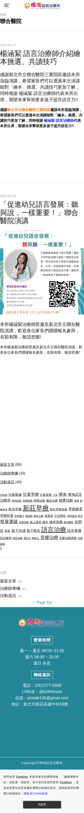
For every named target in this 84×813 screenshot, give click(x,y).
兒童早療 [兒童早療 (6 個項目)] (31, 494)
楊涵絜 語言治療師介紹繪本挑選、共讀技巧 (40, 57)
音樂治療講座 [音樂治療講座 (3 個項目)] (68, 538)
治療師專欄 (9, 473)
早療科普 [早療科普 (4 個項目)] (6, 516)
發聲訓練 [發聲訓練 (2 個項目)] (24, 522)
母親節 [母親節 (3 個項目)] (49, 516)
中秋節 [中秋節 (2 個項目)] (3, 495)
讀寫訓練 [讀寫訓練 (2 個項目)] (17, 538)
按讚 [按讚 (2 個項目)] (76, 500)
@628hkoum (50, 691)
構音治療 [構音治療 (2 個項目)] (38, 516)
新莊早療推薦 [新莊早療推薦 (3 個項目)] (58, 509)
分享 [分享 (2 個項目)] (55, 495)
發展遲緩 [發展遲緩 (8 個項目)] (9, 521)
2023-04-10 (8, 195)
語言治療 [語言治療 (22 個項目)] (53, 529)
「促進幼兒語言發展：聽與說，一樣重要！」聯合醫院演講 (39, 212)
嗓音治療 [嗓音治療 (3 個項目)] (52, 500)
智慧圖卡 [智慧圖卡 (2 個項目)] (19, 516)
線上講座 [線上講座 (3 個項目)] (35, 522)
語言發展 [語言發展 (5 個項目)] (74, 530)
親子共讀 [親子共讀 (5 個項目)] (18, 530)
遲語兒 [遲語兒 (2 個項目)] (27, 538)
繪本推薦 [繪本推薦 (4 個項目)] (56, 522)
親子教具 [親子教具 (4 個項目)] (33, 531)
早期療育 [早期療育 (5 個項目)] (75, 509)
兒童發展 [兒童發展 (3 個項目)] (46, 494)
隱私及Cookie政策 (36, 793)
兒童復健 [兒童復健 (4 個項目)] (15, 494)
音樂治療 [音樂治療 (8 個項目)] (49, 537)
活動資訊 (7, 482)
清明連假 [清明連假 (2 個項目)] (72, 516)
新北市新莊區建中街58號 (45, 704)
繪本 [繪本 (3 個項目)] (45, 522)
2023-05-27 (8, 45)
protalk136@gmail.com (48, 698)
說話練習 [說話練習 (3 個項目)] (6, 538)
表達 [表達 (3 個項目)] (7, 531)
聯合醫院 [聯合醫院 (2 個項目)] (68, 522)
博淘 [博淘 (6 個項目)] (62, 494)
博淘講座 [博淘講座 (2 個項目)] (17, 500)
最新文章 (7, 464)
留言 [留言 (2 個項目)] (80, 516)
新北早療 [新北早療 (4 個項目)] (15, 509)
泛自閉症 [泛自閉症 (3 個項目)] (60, 516)
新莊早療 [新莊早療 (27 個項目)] (36, 508)
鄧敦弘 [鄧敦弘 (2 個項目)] (35, 538)
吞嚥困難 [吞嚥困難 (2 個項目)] (27, 500)
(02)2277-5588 (48, 685)
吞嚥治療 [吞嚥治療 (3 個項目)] (39, 500)
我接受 (42, 804)
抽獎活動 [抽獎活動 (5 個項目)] (66, 500)
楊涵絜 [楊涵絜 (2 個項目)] (29, 516)
